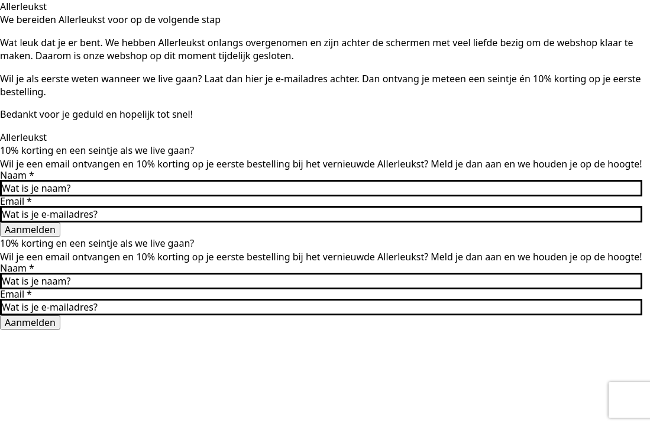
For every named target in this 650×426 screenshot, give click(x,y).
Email (16, 201)
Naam (17, 175)
